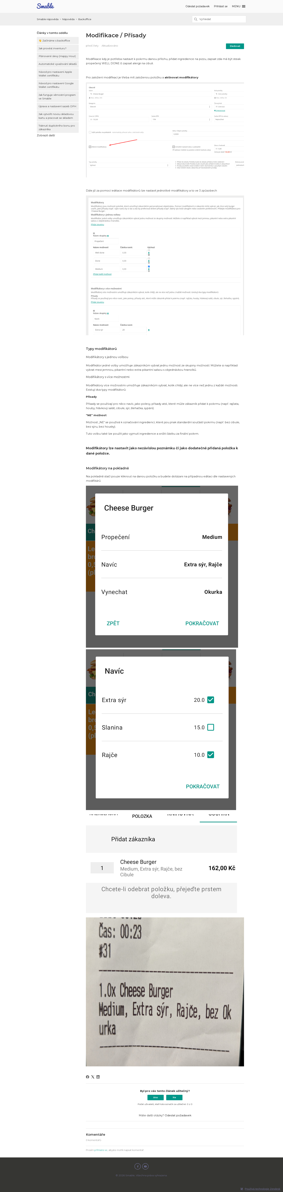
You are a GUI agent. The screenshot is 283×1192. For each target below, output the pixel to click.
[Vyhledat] (219, 19)
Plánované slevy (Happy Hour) (57, 56)
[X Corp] (92, 1077)
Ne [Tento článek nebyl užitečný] (174, 1097)
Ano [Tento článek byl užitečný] (155, 1097)
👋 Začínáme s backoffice (54, 40)
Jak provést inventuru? (52, 48)
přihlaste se (100, 1150)
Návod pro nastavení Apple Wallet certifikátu (55, 73)
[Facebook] (87, 1077)
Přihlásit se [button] (221, 6)
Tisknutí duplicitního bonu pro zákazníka (57, 127)
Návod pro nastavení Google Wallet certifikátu (56, 85)
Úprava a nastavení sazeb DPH (57, 106)
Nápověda (68, 19)
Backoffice (84, 19)
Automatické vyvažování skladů (58, 63)
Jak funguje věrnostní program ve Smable (57, 96)
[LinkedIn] (98, 1077)
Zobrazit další (46, 135)
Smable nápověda (47, 19)
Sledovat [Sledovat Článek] (235, 46)
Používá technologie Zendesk (262, 1188)
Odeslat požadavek (198, 6)
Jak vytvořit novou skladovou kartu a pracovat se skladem (56, 116)
